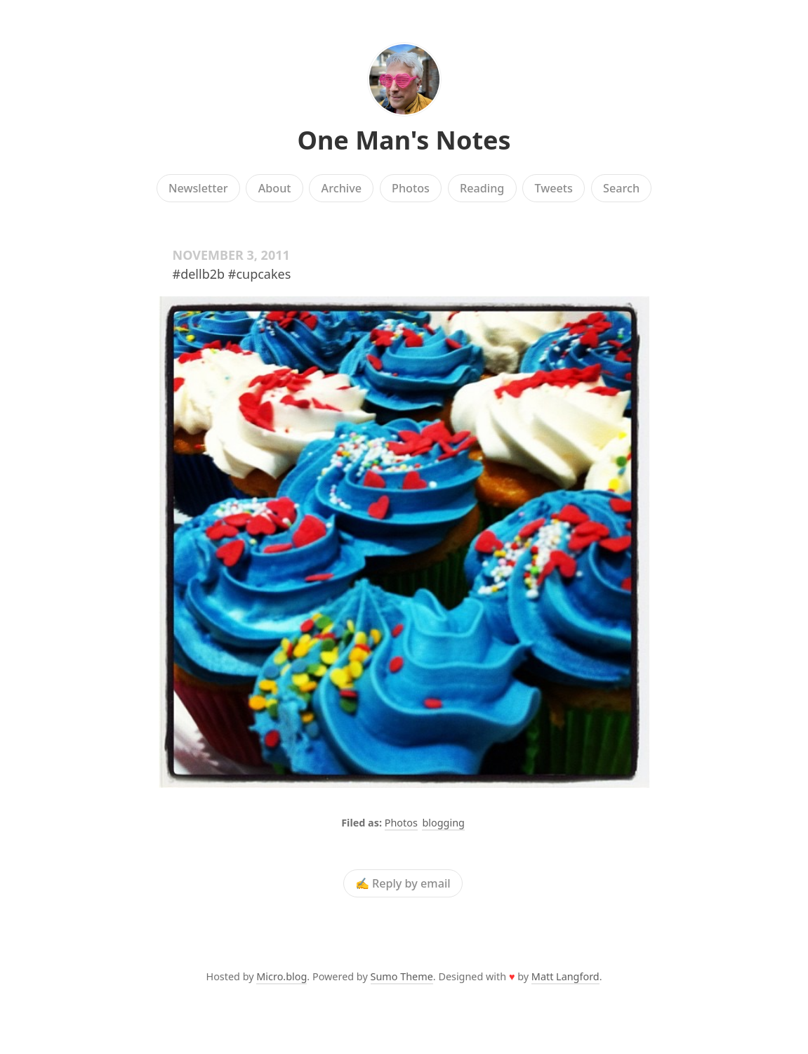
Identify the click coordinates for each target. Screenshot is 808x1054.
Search (621, 188)
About (274, 188)
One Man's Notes (403, 140)
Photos (411, 188)
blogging (443, 822)
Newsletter (198, 188)
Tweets (553, 188)
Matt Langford (565, 976)
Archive (342, 188)
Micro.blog (281, 976)
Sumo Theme (402, 976)
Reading (482, 188)
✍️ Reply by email (403, 883)
